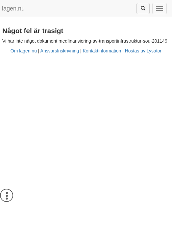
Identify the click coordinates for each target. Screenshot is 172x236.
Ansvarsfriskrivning (59, 50)
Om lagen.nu (24, 50)
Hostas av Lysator (143, 50)
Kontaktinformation (102, 50)
